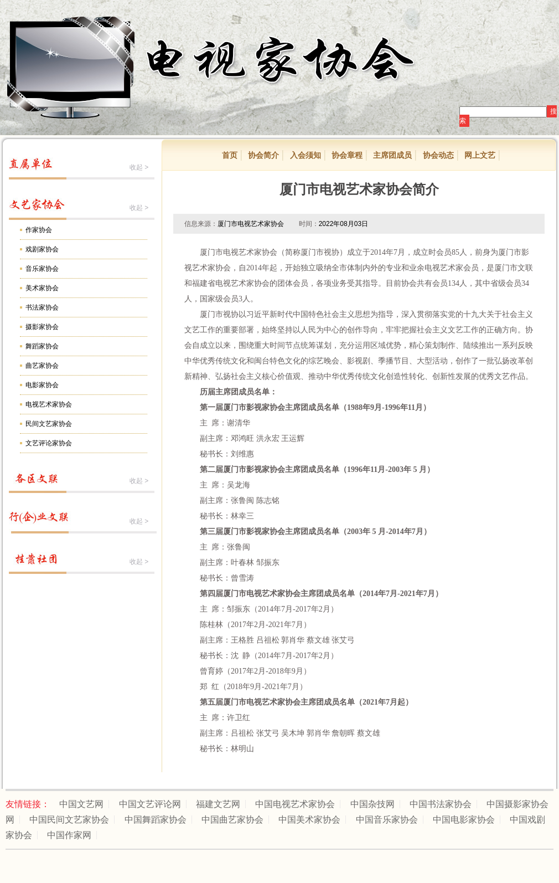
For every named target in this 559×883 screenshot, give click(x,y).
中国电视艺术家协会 (295, 804)
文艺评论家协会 (48, 443)
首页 (229, 155)
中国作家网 (69, 835)
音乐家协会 (42, 269)
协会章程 (347, 155)
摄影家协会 (42, 327)
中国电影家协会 (464, 819)
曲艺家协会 (42, 365)
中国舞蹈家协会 (156, 819)
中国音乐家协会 (387, 819)
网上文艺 (479, 155)
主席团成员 (392, 155)
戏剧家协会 (42, 249)
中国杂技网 (372, 804)
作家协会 (38, 230)
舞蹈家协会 (42, 346)
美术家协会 (42, 288)
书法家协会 (42, 307)
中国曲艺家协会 (232, 819)
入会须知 (305, 155)
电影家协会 (42, 385)
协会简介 (263, 155)
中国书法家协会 (441, 804)
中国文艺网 (81, 804)
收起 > (139, 167)
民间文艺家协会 (48, 424)
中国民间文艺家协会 (69, 819)
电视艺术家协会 (48, 404)
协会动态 (438, 155)
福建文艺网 (218, 804)
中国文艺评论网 (150, 804)
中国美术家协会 (309, 819)
